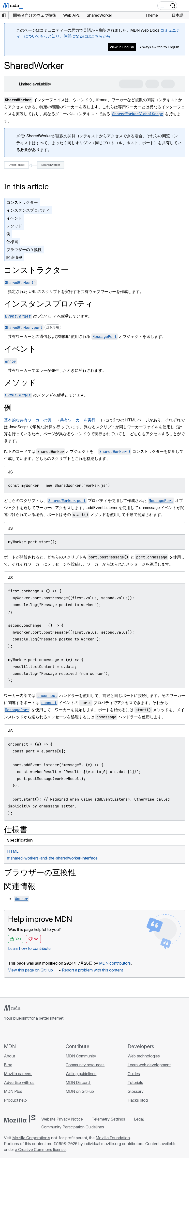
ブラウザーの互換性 (24, 249)
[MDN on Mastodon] (33, 1031)
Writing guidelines (81, 1072)
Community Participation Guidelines (72, 1125)
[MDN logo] (14, 1007)
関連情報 (14, 257)
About (9, 1055)
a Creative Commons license (40, 1148)
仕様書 (12, 241)
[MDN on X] (25, 1031)
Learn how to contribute (29, 947)
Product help (16, 1099)
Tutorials (135, 1081)
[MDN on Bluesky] (16, 1031)
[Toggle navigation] (183, 5)
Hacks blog (138, 1099)
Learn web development (149, 1063)
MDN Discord (78, 1081)
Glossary (136, 1090)
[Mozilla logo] (19, 1118)
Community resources (85, 1063)
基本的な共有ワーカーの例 (27, 418)
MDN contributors (115, 962)
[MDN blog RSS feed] (42, 1031)
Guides (134, 1072)
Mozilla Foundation (113, 1136)
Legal (139, 1118)
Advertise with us (19, 1081)
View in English (122, 47)
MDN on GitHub (80, 1090)
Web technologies (144, 1055)
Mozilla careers (18, 1072)
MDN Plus (13, 1090)
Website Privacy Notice (62, 1118)
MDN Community (81, 1055)
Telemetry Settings (108, 1118)
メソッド (14, 225)
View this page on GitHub (30, 969)
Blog (8, 1063)
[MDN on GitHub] (7, 1031)
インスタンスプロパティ (28, 210)
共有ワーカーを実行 (77, 418)
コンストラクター (22, 202)
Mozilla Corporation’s (31, 1136)
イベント (14, 218)
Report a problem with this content (92, 969)
